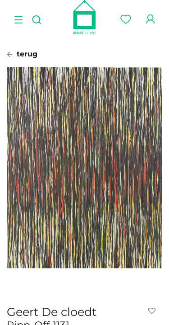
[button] (154, 311)
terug (22, 54)
